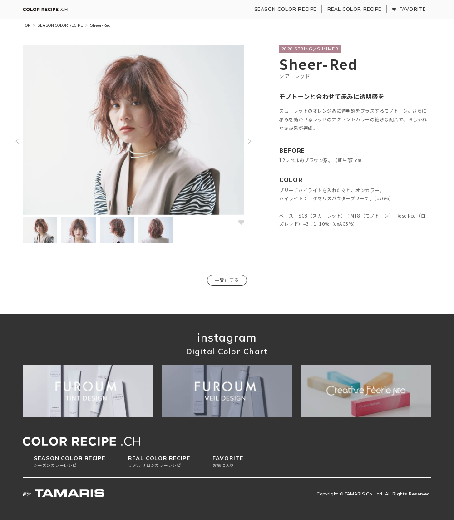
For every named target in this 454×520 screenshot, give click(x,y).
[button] (17, 141)
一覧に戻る (227, 280)
